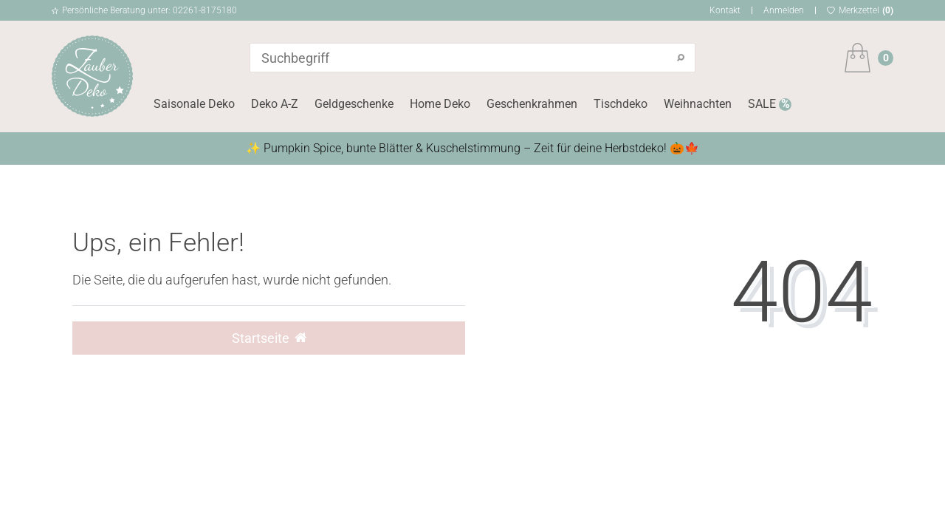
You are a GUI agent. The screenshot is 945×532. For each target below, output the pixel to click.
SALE (763, 104)
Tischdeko (620, 104)
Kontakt (724, 10)
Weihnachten (698, 104)
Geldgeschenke (354, 104)
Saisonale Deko (194, 104)
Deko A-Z (274, 104)
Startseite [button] (269, 338)
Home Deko (440, 104)
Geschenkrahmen (532, 104)
